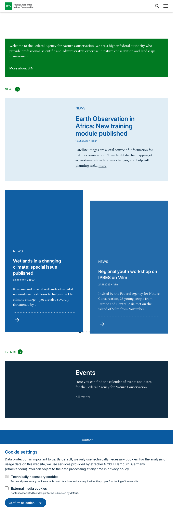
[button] (86, 332)
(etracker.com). (16, 469)
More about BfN (21, 68)
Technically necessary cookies (34, 477)
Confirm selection (26, 502)
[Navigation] (164, 6)
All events (83, 397)
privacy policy (118, 469)
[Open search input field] (156, 6)
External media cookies (29, 488)
